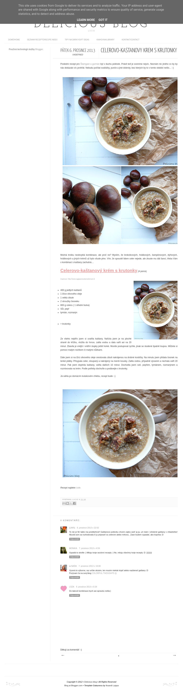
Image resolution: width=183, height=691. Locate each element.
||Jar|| (72, 528)
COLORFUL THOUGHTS (103, 573)
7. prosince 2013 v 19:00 (89, 566)
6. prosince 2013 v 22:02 (88, 528)
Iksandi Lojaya (112, 685)
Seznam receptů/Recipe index (42, 40)
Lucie (75, 499)
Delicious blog (91, 24)
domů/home (14, 40)
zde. (79, 487)
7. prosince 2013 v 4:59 (89, 548)
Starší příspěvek (174, 655)
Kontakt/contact (130, 40)
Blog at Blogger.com (73, 685)
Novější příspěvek (62, 655)
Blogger (39, 49)
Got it (102, 20)
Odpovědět (74, 539)
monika (73, 548)
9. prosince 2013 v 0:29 (86, 587)
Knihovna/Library (106, 40)
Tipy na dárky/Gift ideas (77, 40)
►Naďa (73, 566)
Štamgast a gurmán (90, 64)
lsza (71, 587)
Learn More (86, 20)
